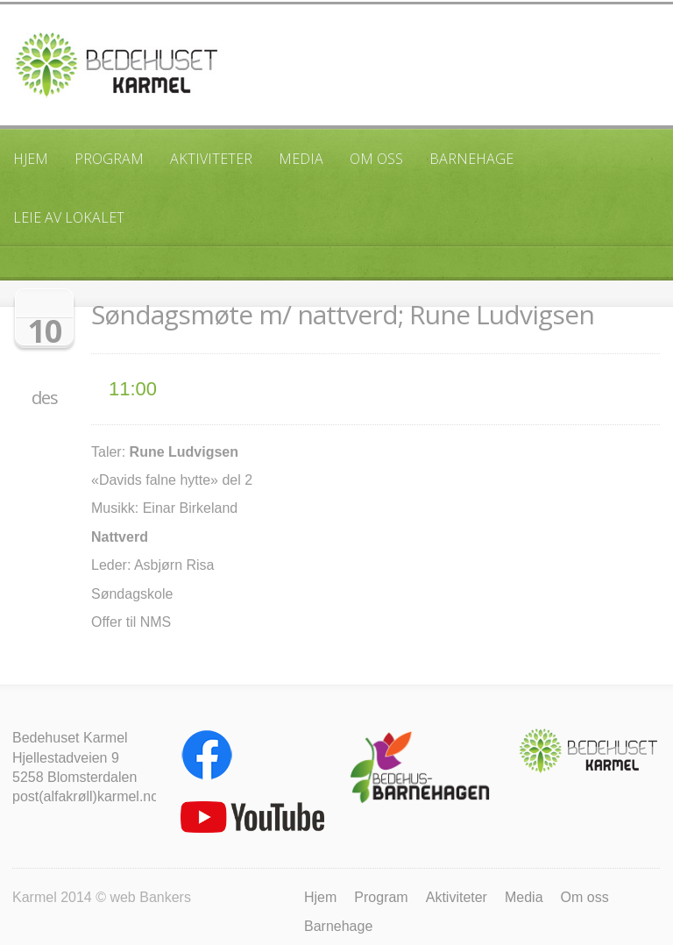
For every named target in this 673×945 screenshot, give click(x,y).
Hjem (30, 158)
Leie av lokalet (68, 217)
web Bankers (150, 897)
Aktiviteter (211, 158)
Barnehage (471, 158)
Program (109, 158)
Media (301, 158)
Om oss (376, 158)
